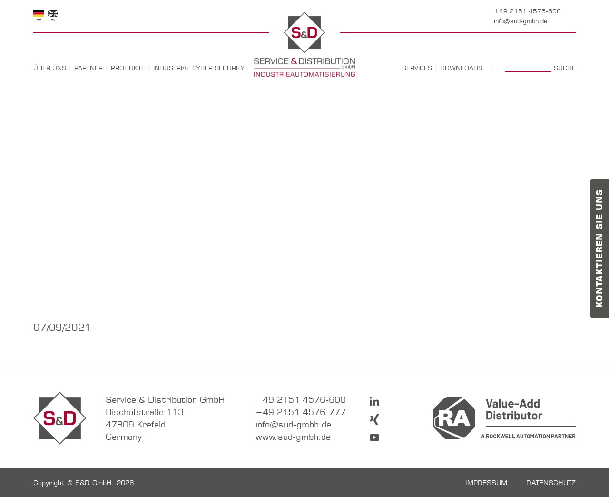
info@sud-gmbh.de (520, 21)
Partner (88, 67)
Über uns (49, 67)
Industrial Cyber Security (199, 67)
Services (417, 67)
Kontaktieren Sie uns (599, 249)
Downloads (461, 67)
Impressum (486, 482)
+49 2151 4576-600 (527, 11)
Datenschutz (551, 482)
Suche (565, 67)
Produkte (128, 67)
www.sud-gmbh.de (293, 436)
